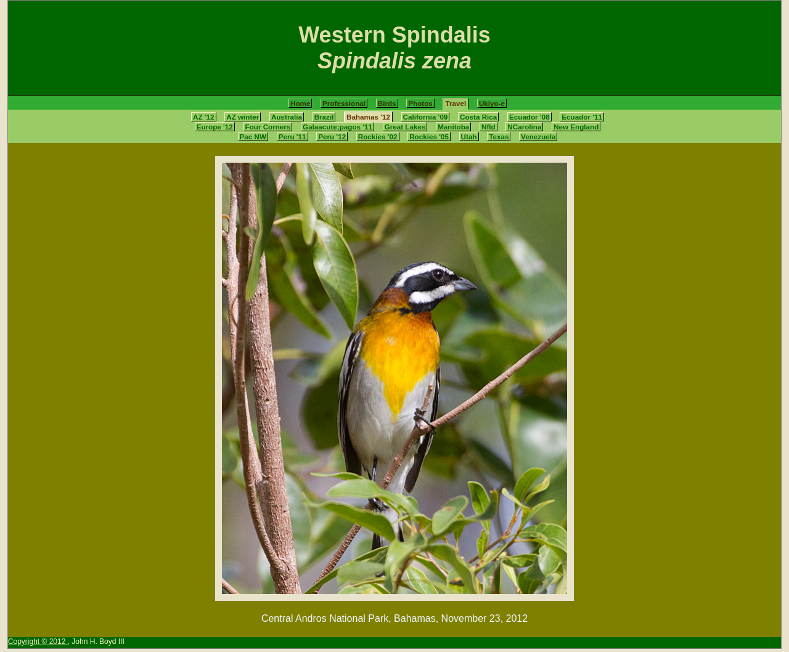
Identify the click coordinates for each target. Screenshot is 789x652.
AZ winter (242, 117)
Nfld (488, 127)
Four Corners (268, 127)
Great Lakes (405, 127)
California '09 (425, 117)
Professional (344, 103)
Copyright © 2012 (38, 641)
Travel (455, 103)
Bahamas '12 (368, 117)
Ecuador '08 (529, 117)
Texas (499, 136)
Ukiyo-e (492, 103)
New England (576, 127)
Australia (286, 117)
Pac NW (253, 136)
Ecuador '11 (582, 117)
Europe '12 (215, 127)
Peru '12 (332, 136)
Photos (420, 103)
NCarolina (524, 127)
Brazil (324, 117)
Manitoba (453, 127)
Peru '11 (292, 136)
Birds (387, 103)
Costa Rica (478, 117)
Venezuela (538, 136)
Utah (469, 136)
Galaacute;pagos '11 (337, 127)
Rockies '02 (378, 136)
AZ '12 (204, 117)
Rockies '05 (429, 136)
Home (300, 103)
